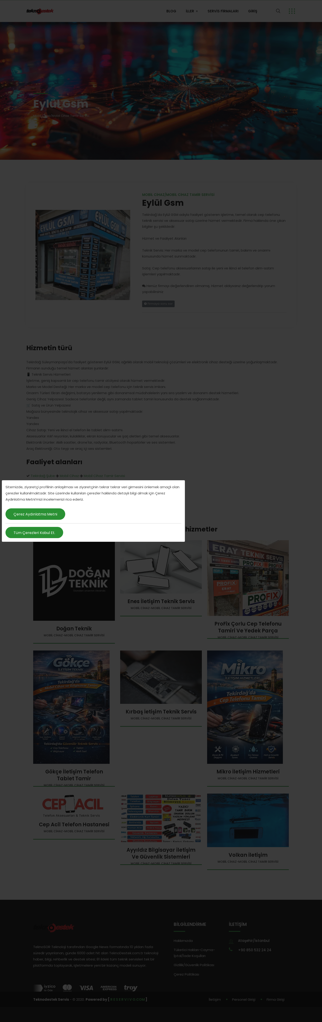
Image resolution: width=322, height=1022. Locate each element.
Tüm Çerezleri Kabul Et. (34, 532)
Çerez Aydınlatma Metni (35, 514)
